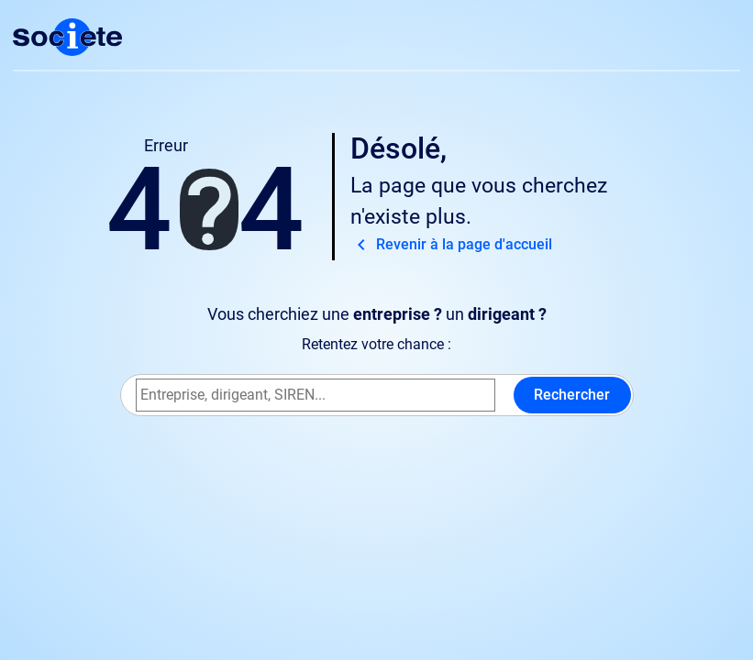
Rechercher (572, 394)
